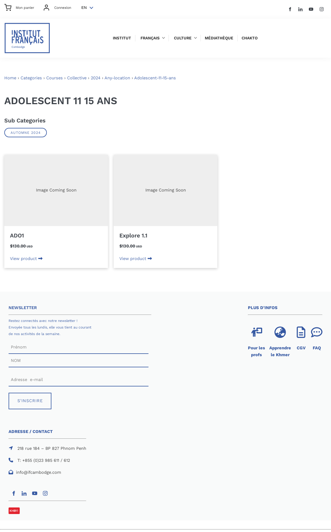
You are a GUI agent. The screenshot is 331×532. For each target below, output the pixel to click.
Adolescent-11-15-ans (155, 77)
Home (10, 77)
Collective (77, 77)
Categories (31, 77)
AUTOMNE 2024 (26, 132)
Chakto (250, 38)
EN (84, 7)
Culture (183, 38)
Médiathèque (219, 38)
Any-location (117, 77)
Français (150, 38)
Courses (54, 77)
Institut (122, 38)
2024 (96, 77)
